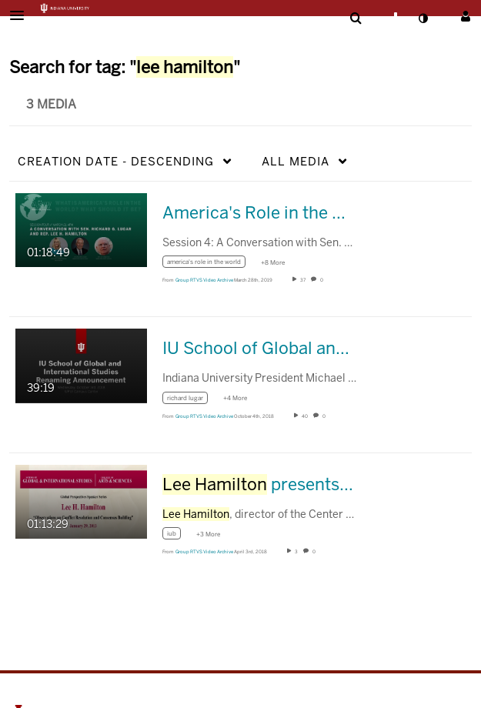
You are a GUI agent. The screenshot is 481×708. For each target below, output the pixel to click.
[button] (21, 15)
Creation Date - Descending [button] (116, 161)
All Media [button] (295, 161)
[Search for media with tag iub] (177, 536)
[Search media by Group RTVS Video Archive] (204, 280)
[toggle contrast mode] (422, 18)
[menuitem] (355, 18)
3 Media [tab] (51, 104)
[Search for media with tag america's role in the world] (209, 264)
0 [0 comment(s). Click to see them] (322, 280)
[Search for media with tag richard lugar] (190, 399)
